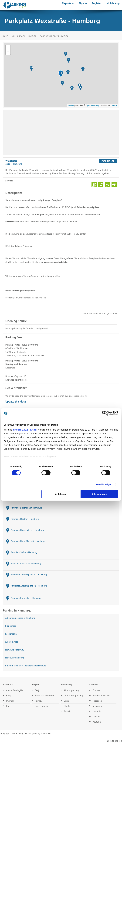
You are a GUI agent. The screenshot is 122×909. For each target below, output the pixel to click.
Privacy (38, 700)
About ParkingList (15, 690)
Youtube (97, 721)
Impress (10, 700)
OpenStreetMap (92, 105)
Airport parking (71, 690)
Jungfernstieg (11, 641)
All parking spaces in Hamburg (20, 617)
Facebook (97, 700)
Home (5, 36)
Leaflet (71, 105)
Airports (68, 3)
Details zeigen (104, 484)
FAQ (37, 690)
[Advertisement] (61, 132)
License (114, 105)
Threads (96, 716)
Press (8, 706)
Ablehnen (60, 494)
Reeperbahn (11, 633)
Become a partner (101, 695)
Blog (8, 695)
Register (96, 3)
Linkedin (97, 711)
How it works (41, 706)
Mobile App (112, 3)
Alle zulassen (99, 494)
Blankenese (10, 625)
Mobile (67, 706)
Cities (66, 700)
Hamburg (32, 36)
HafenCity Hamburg (14, 657)
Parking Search (18, 36)
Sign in (83, 3)
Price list (68, 711)
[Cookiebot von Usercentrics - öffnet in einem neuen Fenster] (104, 413)
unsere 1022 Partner (25, 429)
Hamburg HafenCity (14, 649)
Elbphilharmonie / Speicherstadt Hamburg (25, 665)
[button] (61, 73)
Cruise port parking (73, 695)
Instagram (97, 706)
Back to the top (114, 740)
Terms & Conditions (44, 695)
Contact (96, 690)
